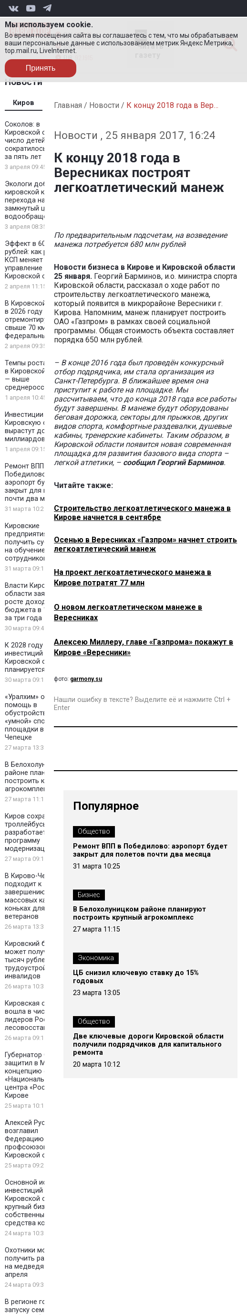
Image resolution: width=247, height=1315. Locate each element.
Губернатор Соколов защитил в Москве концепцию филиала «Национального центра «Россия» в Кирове (38, 1075)
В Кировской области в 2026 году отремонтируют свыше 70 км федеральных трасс (40, 319)
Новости (104, 105)
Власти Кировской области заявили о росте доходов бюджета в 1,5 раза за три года (37, 602)
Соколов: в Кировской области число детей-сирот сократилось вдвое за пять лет (37, 140)
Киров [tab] (23, 103)
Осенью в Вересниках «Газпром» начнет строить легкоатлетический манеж (145, 544)
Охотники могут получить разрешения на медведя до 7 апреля (40, 1262)
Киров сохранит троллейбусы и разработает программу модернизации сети (37, 832)
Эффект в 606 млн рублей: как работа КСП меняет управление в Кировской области (37, 260)
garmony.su (86, 679)
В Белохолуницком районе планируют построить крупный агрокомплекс (36, 777)
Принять (41, 68)
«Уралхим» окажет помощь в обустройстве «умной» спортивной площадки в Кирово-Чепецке (38, 717)
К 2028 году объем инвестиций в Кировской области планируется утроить (39, 657)
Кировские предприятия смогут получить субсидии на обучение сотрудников (38, 542)
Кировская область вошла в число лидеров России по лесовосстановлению (40, 1015)
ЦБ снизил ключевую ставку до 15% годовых (136, 977)
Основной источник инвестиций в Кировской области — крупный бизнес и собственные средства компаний (40, 1202)
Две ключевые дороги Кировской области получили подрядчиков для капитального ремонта (148, 1044)
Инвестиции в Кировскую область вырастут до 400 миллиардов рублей (37, 427)
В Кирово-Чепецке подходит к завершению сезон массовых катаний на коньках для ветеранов (39, 896)
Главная (68, 105)
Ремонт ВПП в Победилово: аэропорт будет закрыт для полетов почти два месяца (38, 482)
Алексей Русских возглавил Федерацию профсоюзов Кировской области (37, 1139)
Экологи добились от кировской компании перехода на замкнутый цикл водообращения (40, 200)
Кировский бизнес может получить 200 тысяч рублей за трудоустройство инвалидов (38, 960)
